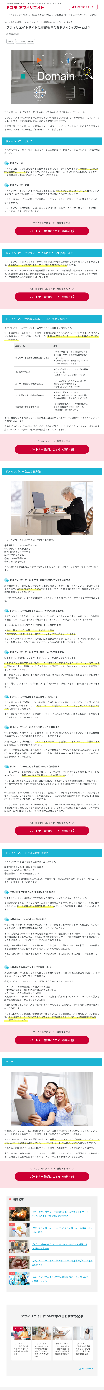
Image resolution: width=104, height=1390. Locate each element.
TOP (6, 21)
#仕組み (11, 41)
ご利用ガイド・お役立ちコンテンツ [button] (71, 15)
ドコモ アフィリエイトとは (18, 15)
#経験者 (34, 41)
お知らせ (94, 15)
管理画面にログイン (84, 6)
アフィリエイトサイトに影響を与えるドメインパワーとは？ (52, 21)
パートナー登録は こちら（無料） (52, 231)
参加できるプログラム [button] (42, 15)
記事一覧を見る (85, 1368)
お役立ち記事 (17, 21)
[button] (10, 41)
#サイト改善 (22, 41)
